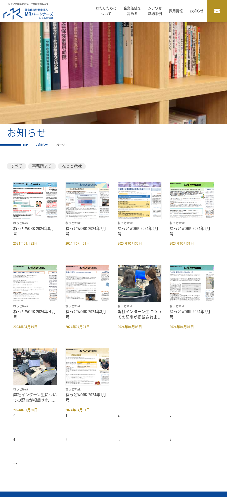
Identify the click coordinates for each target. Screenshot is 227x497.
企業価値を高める (132, 11)
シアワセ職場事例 (155, 11)
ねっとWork (72, 166)
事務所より (42, 166)
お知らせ (197, 11)
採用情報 (176, 11)
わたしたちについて (106, 11)
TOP (25, 145)
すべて (16, 166)
